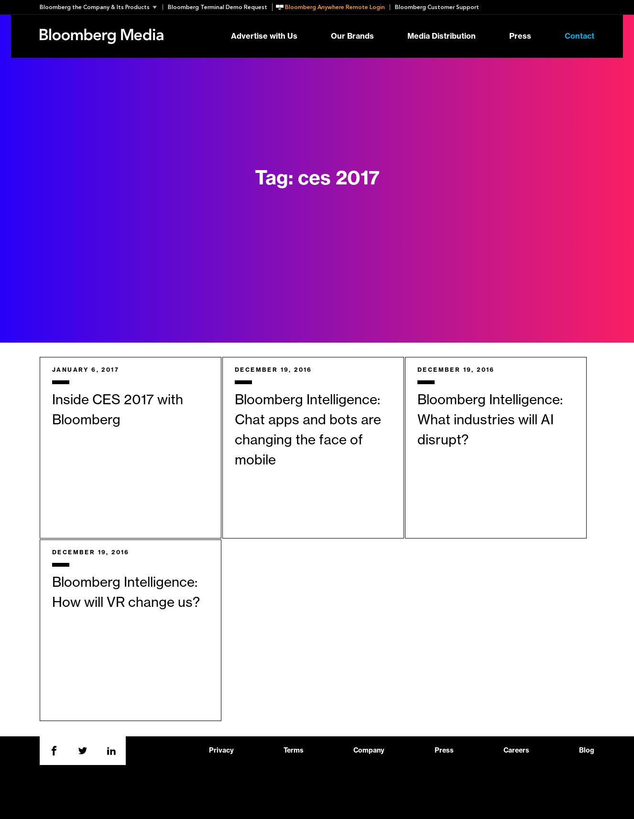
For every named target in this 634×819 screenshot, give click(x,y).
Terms (294, 750)
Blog (586, 750)
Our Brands (352, 36)
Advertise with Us (264, 36)
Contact (579, 36)
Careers (516, 750)
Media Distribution (441, 36)
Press (520, 36)
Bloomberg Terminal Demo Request (217, 7)
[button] (101, 7)
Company (368, 750)
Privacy (221, 750)
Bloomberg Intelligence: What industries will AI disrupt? (490, 420)
